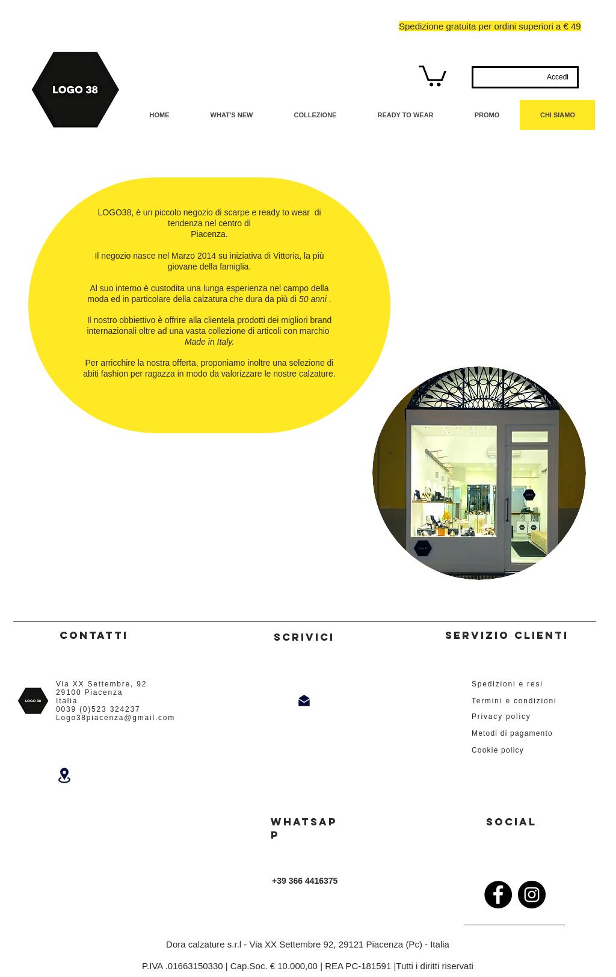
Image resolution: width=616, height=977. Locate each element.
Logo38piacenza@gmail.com (115, 717)
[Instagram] (532, 894)
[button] (432, 75)
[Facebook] (498, 894)
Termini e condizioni (514, 701)
